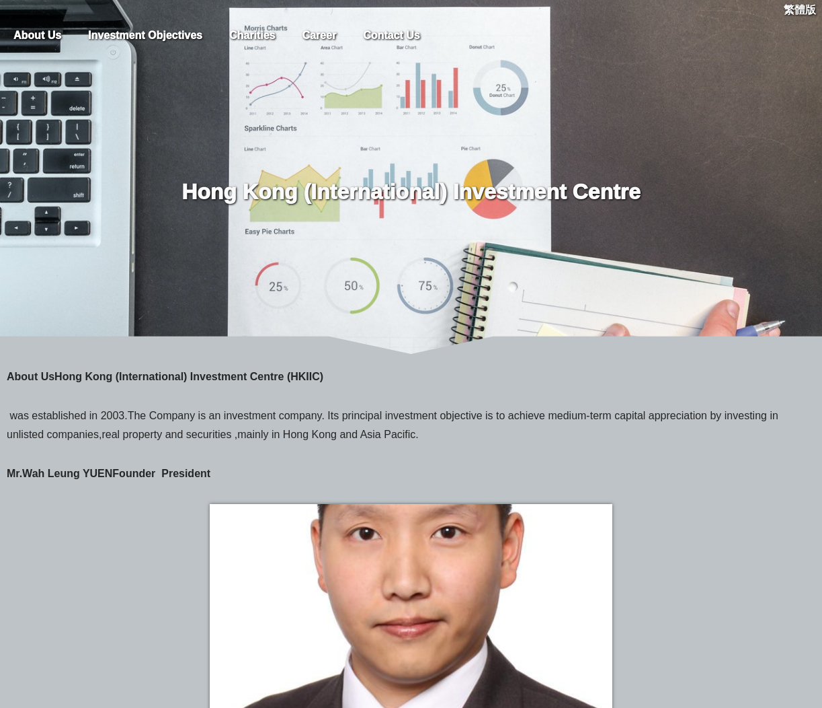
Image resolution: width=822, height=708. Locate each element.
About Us (37, 35)
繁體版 (800, 9)
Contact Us (391, 35)
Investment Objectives (145, 35)
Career (319, 35)
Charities (252, 35)
